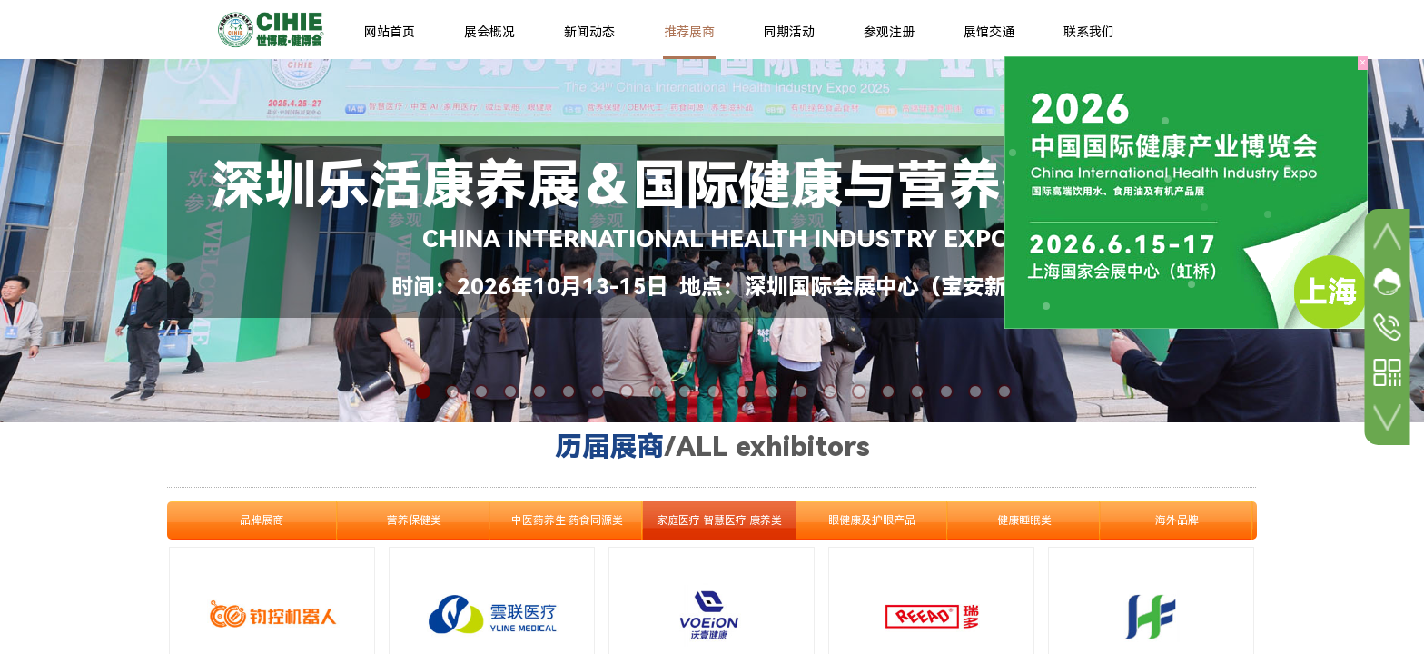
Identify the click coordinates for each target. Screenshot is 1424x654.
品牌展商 (261, 520)
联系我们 (1088, 32)
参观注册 (889, 32)
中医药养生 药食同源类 (567, 520)
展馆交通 (989, 32)
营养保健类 (414, 520)
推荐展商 (689, 32)
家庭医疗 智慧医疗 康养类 (719, 520)
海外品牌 (1177, 520)
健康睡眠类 (1024, 520)
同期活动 (789, 32)
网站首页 (389, 32)
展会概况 (489, 32)
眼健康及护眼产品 (871, 520)
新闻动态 (589, 32)
